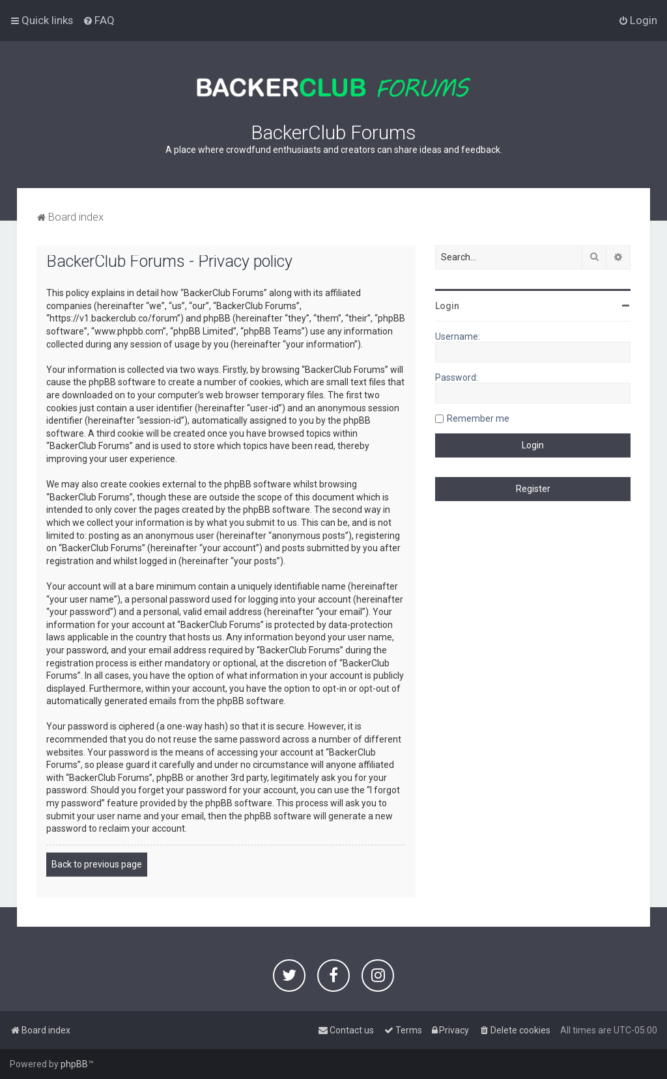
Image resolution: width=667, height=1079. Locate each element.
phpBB (74, 1064)
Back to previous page (96, 864)
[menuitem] (99, 20)
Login (447, 306)
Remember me (478, 418)
